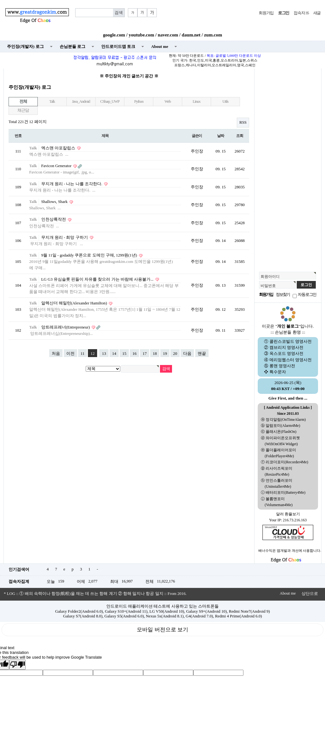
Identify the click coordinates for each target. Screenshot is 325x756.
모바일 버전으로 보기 (162, 630)
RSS (243, 122)
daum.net (191, 34)
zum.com (213, 34)
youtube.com (141, 34)
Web (167, 101)
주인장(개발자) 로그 (25, 46)
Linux (196, 101)
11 (82, 353)
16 (134, 353)
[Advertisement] (288, 168)
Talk (52, 101)
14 (114, 353)
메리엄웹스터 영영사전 (290, 360)
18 (155, 353)
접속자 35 (301, 13)
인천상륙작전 (54, 219)
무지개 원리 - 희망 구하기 (65, 237)
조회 (239, 136)
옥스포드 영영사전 (286, 353)
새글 (317, 13)
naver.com (168, 34)
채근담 (23, 110)
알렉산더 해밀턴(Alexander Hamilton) (74, 303)
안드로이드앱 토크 (118, 46)
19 (165, 353)
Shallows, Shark (55, 201)
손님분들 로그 (72, 46)
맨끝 (202, 353)
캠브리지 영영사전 (286, 347)
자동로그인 (307, 294)
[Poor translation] (17, 665)
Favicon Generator (57, 166)
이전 (70, 353)
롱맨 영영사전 (282, 366)
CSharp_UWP (109, 101)
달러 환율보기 (288, 514)
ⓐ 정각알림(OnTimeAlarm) (283, 419)
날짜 (220, 136)
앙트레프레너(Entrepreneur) (66, 327)
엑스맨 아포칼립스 (58, 148)
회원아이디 (270, 276)
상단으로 (310, 593)
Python (138, 101)
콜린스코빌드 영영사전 (290, 341)
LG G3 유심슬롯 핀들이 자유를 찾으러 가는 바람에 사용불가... (98, 279)
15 (124, 353)
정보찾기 (283, 294)
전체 (23, 101)
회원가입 (266, 13)
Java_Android (81, 101)
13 (104, 353)
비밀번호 (268, 286)
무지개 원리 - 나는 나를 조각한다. (72, 184)
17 (145, 353)
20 (175, 353)
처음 (56, 353)
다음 (187, 353)
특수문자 (277, 372)
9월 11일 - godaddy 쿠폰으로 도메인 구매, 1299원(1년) (89, 255)
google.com (114, 34)
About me (159, 46)
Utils (225, 101)
